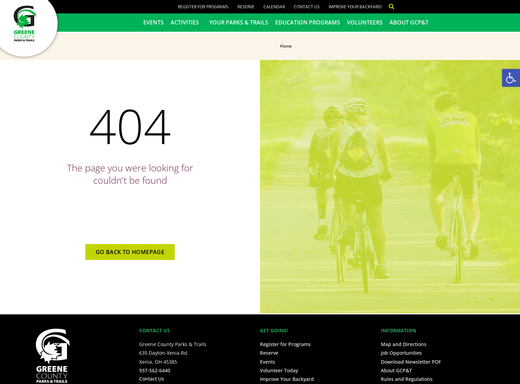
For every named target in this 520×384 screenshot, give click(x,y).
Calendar (274, 7)
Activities (186, 22)
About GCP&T (408, 22)
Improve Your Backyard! (355, 7)
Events (153, 22)
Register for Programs (203, 7)
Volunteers (365, 22)
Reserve (246, 7)
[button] (511, 78)
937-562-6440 (154, 370)
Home (286, 46)
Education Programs (307, 22)
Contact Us (307, 7)
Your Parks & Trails (238, 22)
